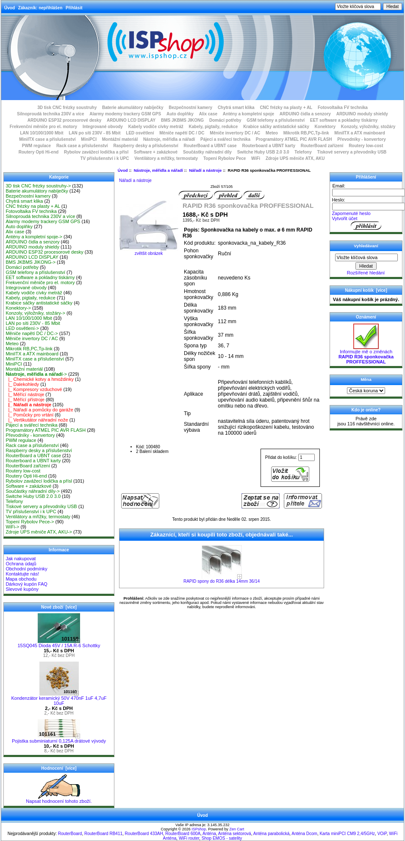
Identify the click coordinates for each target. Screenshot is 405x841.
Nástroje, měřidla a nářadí (158, 170)
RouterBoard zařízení (322, 145)
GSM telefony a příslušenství (276, 120)
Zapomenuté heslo (351, 213)
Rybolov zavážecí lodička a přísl (96, 152)
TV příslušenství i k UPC (104, 158)
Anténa (209, 833)
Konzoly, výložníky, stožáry (368, 126)
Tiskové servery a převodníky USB (352, 152)
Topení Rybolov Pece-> (30, 521)
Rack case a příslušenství (82, 145)
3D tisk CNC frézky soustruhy (67, 107)
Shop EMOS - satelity (222, 838)
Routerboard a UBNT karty (268, 145)
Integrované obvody (103, 126)
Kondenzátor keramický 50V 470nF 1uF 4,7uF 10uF (58, 698)
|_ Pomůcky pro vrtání (29, 414)
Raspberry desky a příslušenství (145, 145)
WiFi (255, 158)
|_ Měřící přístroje (25, 399)
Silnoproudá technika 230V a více (50, 114)
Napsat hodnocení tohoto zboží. (59, 799)
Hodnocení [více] (58, 768)
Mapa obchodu (21, 578)
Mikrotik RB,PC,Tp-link (306, 133)
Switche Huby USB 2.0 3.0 (263, 152)
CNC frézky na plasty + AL (286, 107)
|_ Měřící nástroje (25, 394)
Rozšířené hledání (366, 272)
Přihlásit (74, 8)
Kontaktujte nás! (22, 573)
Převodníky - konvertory (361, 139)
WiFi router (189, 838)
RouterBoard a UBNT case (210, 145)
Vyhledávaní (366, 245)
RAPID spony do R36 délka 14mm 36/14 (221, 581)
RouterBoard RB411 (103, 833)
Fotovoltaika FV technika (343, 107)
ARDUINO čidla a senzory (305, 114)
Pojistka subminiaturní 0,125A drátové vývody (59, 738)
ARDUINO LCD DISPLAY (131, 120)
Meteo (272, 133)
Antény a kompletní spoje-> (34, 236)
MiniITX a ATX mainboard (359, 133)
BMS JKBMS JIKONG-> (30, 262)
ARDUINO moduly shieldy (362, 114)
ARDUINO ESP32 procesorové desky (65, 120)
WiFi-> (12, 526)
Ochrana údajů (21, 563)
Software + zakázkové (156, 152)
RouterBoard (70, 833)
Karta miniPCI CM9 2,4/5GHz (347, 833)
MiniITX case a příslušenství (47, 139)
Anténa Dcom (304, 833)
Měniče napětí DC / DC (181, 133)
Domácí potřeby (225, 120)
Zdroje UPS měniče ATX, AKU (295, 158)
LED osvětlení (140, 133)
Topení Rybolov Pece (224, 158)
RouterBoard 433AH (144, 833)
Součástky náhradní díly (207, 152)
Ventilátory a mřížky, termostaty (166, 158)
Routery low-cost (366, 145)
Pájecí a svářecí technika (225, 139)
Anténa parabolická (271, 833)
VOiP (382, 833)
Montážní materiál (120, 139)
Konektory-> (18, 307)
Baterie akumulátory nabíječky (133, 107)
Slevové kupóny (22, 589)
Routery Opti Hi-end (38, 152)
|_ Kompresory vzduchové (34, 389)
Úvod (9, 8)
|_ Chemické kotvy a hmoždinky (40, 379)
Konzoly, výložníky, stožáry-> (35, 313)
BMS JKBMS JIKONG (182, 120)
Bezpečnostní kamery (190, 107)
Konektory (325, 126)
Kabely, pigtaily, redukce (213, 126)
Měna (366, 379)
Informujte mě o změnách (366, 354)
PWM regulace (36, 145)
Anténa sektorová (234, 833)
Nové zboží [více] (59, 607)
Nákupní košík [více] (366, 290)
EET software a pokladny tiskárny (344, 120)
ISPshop (198, 829)
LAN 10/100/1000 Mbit (41, 133)
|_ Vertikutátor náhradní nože (37, 419)
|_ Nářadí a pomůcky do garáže (39, 409)
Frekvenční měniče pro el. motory (44, 126)
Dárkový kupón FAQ (26, 584)
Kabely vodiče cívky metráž (155, 126)
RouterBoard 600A (182, 833)
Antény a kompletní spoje (248, 114)
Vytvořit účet (344, 218)
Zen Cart (236, 829)
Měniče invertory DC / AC (235, 133)
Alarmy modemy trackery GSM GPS (125, 114)
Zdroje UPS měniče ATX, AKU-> (39, 531)
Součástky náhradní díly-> (33, 491)
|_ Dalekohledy (22, 384)
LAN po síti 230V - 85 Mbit (94, 133)
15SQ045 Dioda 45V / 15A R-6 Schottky (58, 643)
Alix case (208, 114)
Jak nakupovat (21, 558)
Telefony (302, 152)
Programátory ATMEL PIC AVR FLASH (294, 139)
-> (36, 374)
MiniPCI (89, 139)
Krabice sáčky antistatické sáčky (276, 126)
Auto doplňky (180, 114)
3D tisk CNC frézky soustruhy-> (38, 185)
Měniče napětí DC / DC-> (32, 333)
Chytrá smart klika (236, 107)
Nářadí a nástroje (205, 170)
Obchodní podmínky (26, 568)
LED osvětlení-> (22, 328)
